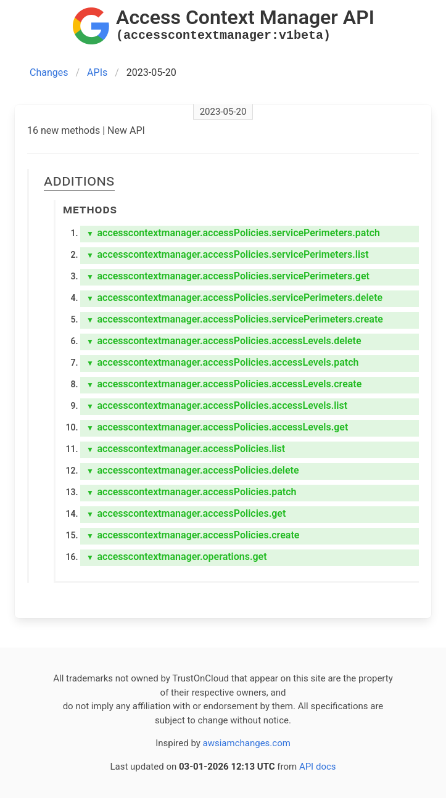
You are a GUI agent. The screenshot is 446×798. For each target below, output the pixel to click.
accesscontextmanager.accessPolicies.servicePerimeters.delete (234, 297)
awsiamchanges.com (247, 743)
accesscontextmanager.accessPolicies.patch (191, 492)
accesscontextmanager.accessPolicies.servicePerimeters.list (227, 254)
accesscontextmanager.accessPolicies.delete (192, 470)
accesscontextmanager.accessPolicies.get (186, 513)
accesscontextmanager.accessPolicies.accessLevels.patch (222, 362)
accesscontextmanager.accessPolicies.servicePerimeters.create (234, 319)
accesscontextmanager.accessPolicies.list (185, 449)
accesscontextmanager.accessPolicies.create (192, 535)
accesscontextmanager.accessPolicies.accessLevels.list (216, 405)
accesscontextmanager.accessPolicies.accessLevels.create (223, 384)
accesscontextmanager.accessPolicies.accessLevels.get (217, 427)
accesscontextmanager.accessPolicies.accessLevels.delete (223, 341)
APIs (97, 72)
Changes (49, 72)
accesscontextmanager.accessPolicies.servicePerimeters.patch (233, 233)
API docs (317, 766)
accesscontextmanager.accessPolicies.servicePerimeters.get (228, 276)
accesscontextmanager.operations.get (176, 556)
